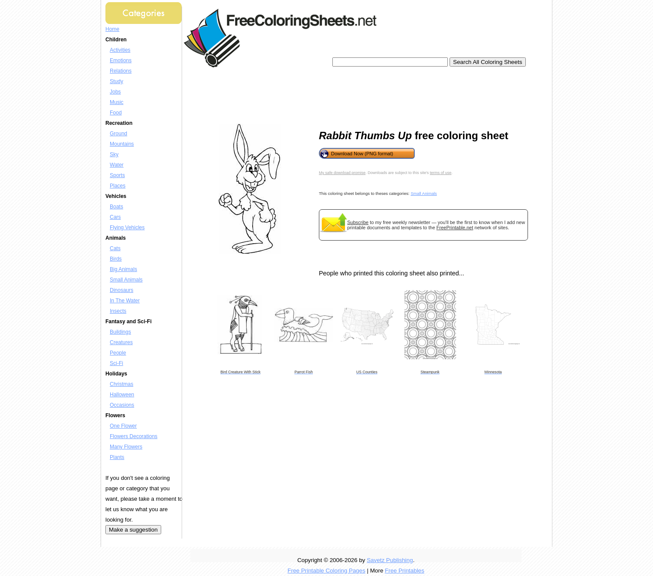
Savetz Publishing (390, 560)
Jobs (115, 92)
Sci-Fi (116, 363)
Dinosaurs (121, 290)
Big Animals (123, 269)
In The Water (125, 301)
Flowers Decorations (133, 436)
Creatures (121, 342)
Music (116, 102)
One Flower (123, 426)
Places (117, 186)
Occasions (122, 405)
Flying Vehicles (127, 227)
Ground (118, 134)
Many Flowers (126, 447)
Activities (120, 50)
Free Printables (404, 570)
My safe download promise (342, 173)
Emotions (121, 60)
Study (116, 81)
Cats (115, 248)
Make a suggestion (133, 529)
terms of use (441, 173)
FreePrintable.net (454, 227)
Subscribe (358, 222)
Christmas (121, 384)
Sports (117, 175)
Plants (117, 457)
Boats (116, 207)
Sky (114, 154)
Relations (121, 71)
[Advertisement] (346, 95)
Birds (116, 259)
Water (117, 165)
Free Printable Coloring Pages (326, 570)
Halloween (122, 395)
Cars (115, 217)
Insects (118, 311)
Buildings (120, 332)
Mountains (122, 144)
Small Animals (126, 280)
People (118, 353)
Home (112, 29)
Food (116, 113)
